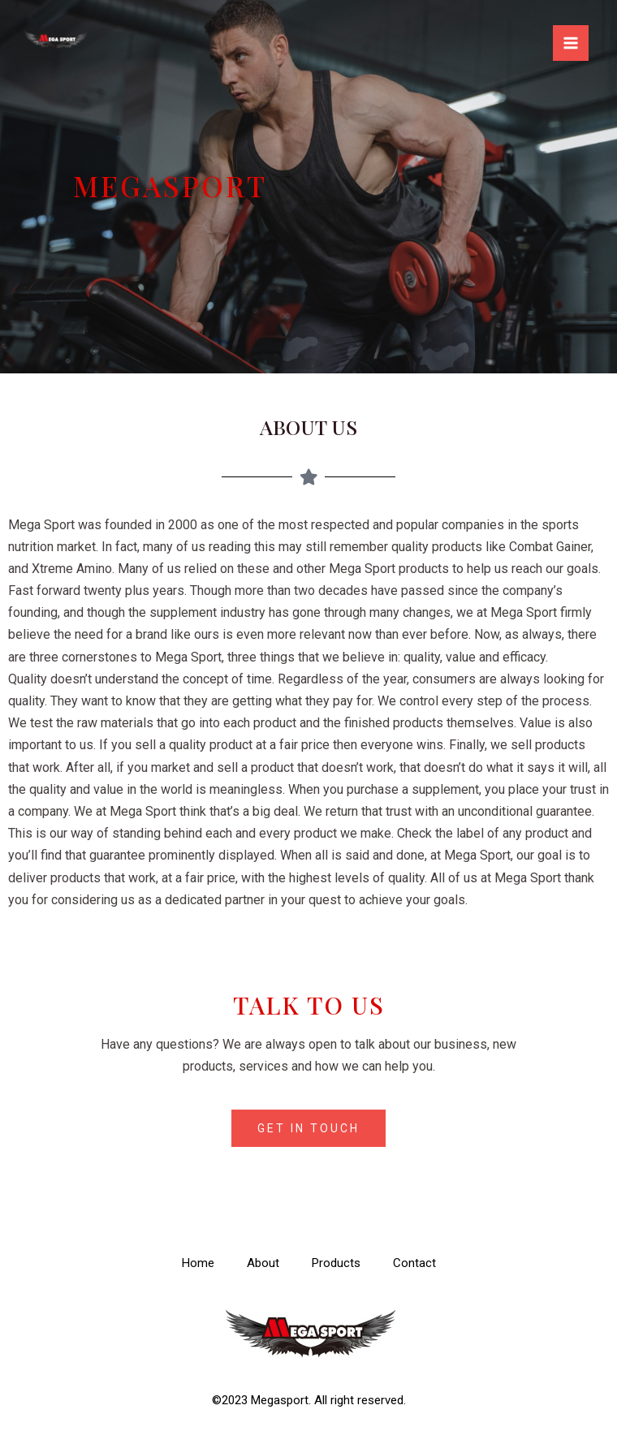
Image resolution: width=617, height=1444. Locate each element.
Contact (414, 1263)
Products (336, 1263)
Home (198, 1263)
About (263, 1263)
